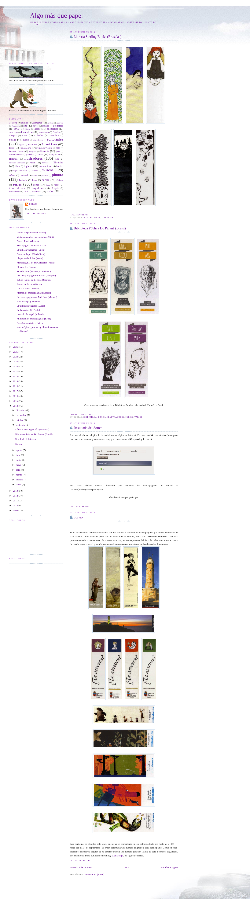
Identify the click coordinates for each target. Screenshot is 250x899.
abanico (24, 123)
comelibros (54, 135)
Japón (32, 162)
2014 (15, 405)
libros (17, 166)
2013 (15, 490)
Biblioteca (90, 417)
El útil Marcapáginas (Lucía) (31, 249)
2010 (15, 505)
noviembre (21, 415)
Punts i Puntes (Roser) (28, 241)
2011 (15, 500)
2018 (15, 386)
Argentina (16, 126)
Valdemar (36, 191)
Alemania (37, 122)
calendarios (52, 128)
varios (138, 417)
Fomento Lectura (16, 151)
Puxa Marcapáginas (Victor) (31, 323)
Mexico (59, 166)
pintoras (45, 175)
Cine (24, 135)
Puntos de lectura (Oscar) (29, 284)
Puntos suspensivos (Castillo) (31, 232)
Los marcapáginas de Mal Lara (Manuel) (37, 297)
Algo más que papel (56, 15)
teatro (57, 185)
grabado (29, 154)
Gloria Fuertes (15, 154)
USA (26, 191)
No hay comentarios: (84, 414)
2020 (15, 376)
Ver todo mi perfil (36, 213)
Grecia (40, 154)
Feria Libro (25, 147)
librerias (107, 217)
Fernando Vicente (44, 148)
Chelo (33, 204)
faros (11, 147)
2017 (15, 391)
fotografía (32, 151)
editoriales (55, 139)
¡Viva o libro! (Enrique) (28, 288)
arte (25, 125)
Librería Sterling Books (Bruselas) (97, 37)
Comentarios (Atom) (94, 874)
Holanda (13, 158)
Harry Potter (54, 154)
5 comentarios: (80, 506)
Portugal (23, 180)
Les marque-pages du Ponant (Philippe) (36, 275)
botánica (27, 129)
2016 (15, 396)
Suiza (48, 185)
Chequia (13, 135)
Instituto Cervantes (17, 163)
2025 (15, 351)
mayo (19, 464)
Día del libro (38, 140)
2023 (15, 361)
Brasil (102, 417)
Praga (34, 180)
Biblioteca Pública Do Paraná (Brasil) (100, 228)
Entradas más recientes (81, 867)
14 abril (13, 122)
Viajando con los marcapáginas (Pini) (35, 236)
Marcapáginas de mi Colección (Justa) (35, 262)
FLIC (58, 148)
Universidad (14, 191)
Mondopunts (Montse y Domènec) (34, 271)
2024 (15, 356)
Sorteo (78, 517)
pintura (57, 174)
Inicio (126, 867)
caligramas (13, 132)
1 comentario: (79, 215)
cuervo (26, 140)
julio (18, 455)
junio (19, 459)
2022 (15, 366)
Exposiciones (49, 144)
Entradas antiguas (169, 867)
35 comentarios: (81, 861)
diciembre (21, 410)
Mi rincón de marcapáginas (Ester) (34, 318)
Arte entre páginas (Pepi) (29, 301)
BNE (16, 129)
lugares (28, 166)
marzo (19, 474)
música (12, 175)
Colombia (39, 135)
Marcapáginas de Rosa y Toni (31, 245)
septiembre (21, 424)
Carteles (56, 132)
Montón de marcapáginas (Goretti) (34, 292)
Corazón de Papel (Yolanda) (30, 314)
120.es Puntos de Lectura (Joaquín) (34, 279)
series (129, 417)
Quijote (60, 180)
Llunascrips (117, 855)
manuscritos (45, 166)
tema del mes (17, 188)
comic (12, 139)
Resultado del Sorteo (88, 428)
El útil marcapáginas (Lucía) (31, 305)
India (57, 159)
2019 (15, 381)
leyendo (45, 163)
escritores (32, 144)
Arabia (50, 123)
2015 (15, 400)
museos (47, 170)
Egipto (21, 145)
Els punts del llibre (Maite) (30, 258)
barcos (36, 126)
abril (18, 469)
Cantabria (27, 132)
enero (19, 484)
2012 (15, 495)
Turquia (55, 188)
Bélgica (45, 126)
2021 (15, 371)
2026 (15, 346)
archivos (60, 123)
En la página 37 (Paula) (28, 309)
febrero (20, 479)
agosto (19, 450)
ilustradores (91, 217)
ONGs (35, 175)
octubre (20, 420)
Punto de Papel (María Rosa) (31, 254)
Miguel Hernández (19, 171)
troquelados (37, 188)
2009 (15, 510)
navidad (24, 175)
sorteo (36, 184)
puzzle (46, 179)
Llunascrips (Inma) (26, 267)
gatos (58, 151)
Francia (44, 151)
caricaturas (44, 132)
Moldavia (34, 171)
